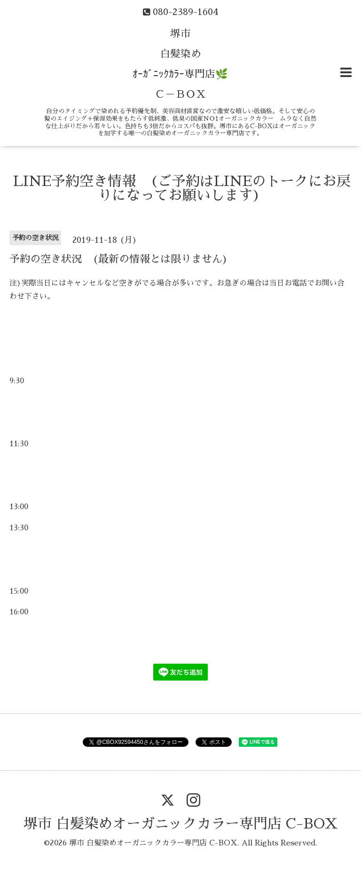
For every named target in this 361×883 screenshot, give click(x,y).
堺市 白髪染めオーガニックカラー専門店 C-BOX (181, 824)
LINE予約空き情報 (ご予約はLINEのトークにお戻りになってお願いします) (182, 188)
